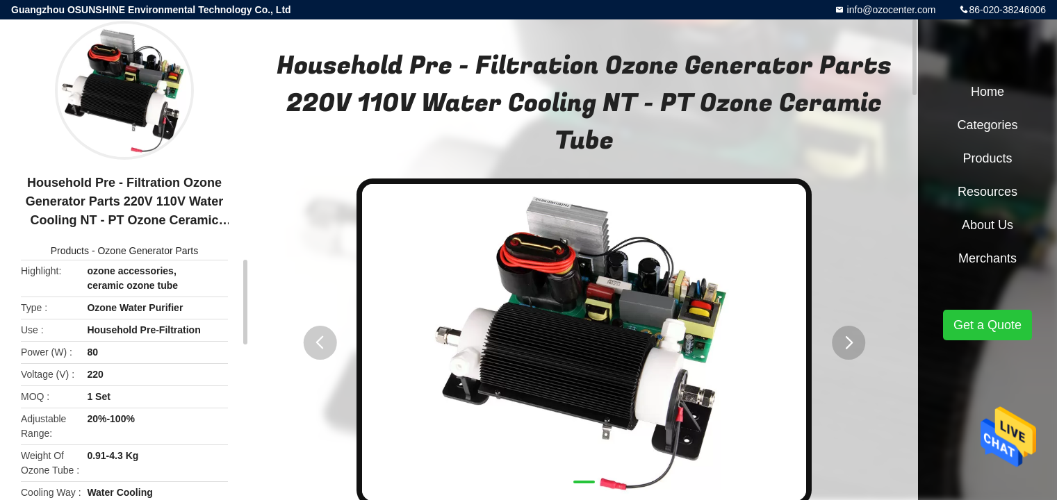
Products (70, 250)
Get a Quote (987, 325)
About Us (987, 225)
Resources (987, 192)
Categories (987, 125)
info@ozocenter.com (890, 9)
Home (987, 92)
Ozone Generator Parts (147, 250)
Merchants (987, 258)
